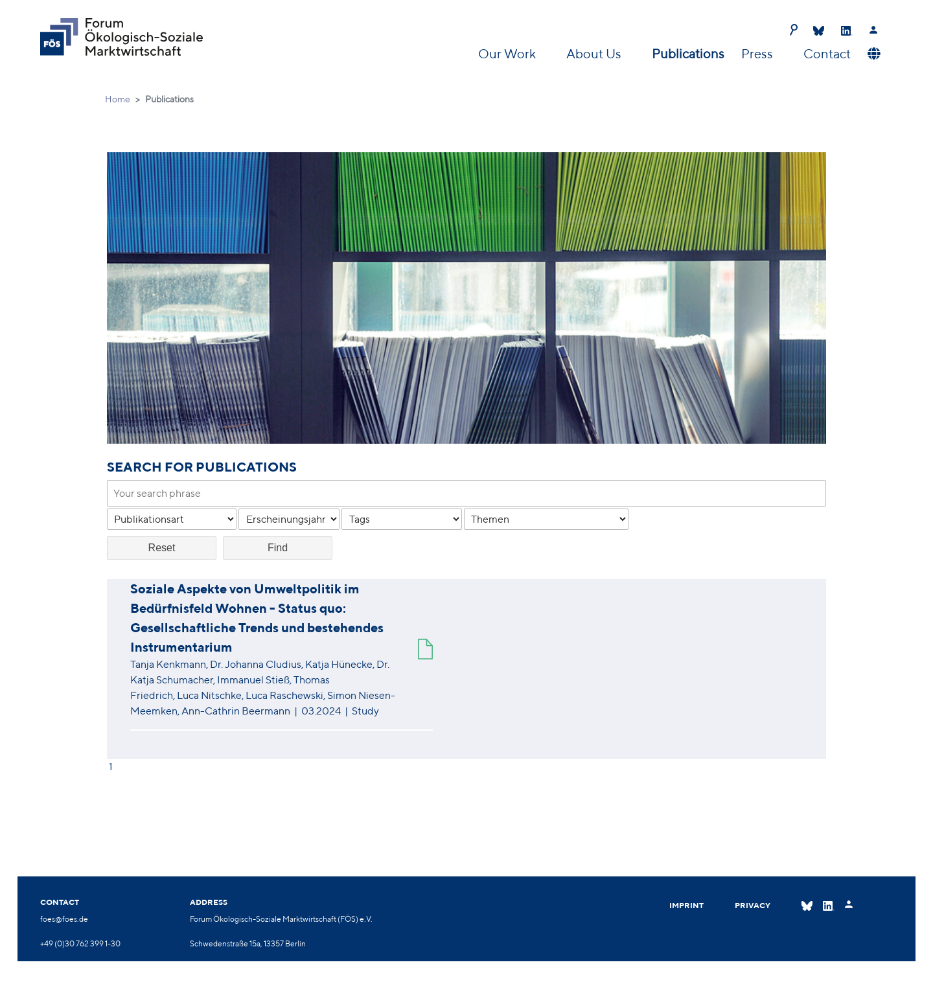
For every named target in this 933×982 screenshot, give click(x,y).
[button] (872, 54)
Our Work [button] (508, 53)
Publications (688, 53)
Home (117, 99)
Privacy (752, 905)
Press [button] (758, 53)
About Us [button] (595, 53)
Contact (827, 53)
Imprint (686, 905)
